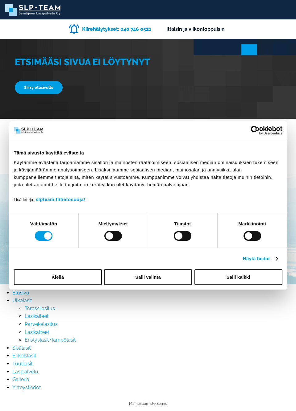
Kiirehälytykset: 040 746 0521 (116, 29)
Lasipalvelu (25, 372)
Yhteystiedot (26, 387)
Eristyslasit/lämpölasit (50, 340)
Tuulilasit (22, 364)
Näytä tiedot (256, 258)
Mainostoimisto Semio (148, 403)
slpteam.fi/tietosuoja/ (60, 199)
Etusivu (20, 293)
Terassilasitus (40, 308)
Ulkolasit (22, 300)
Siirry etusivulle (38, 87)
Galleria (20, 379)
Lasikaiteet (36, 316)
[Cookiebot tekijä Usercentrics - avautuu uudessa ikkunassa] (255, 130)
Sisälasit (21, 348)
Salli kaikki (238, 277)
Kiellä (58, 277)
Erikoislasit (24, 356)
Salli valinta (148, 277)
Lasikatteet (37, 332)
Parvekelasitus (41, 324)
